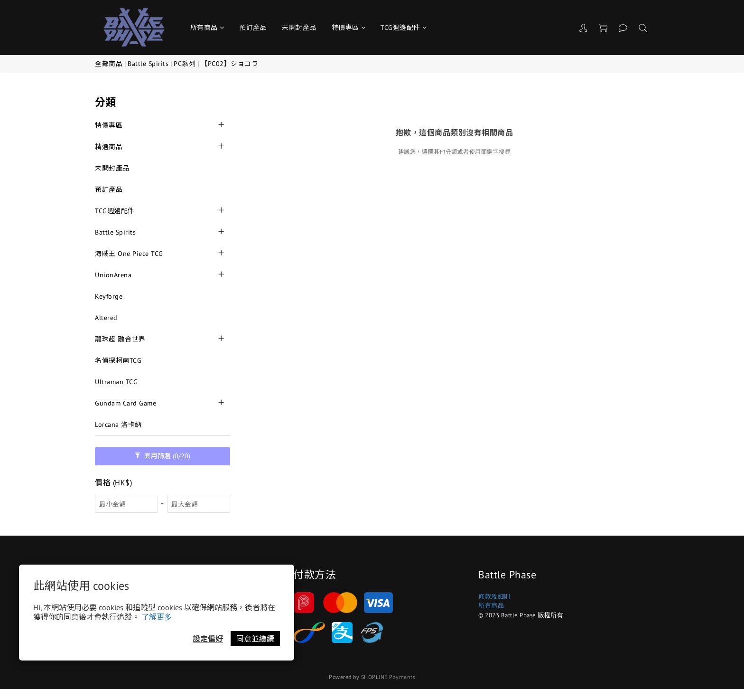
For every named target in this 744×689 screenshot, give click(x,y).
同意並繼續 (255, 638)
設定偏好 (208, 638)
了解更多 (156, 617)
